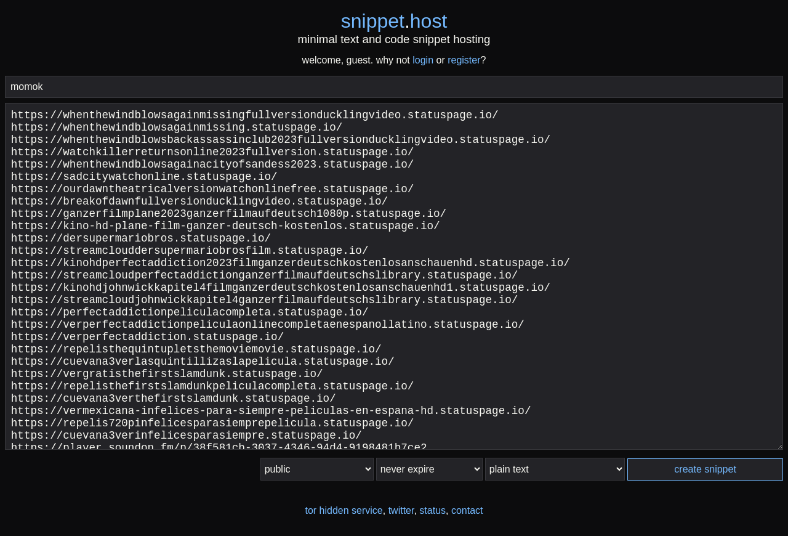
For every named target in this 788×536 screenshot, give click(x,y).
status (432, 510)
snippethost (394, 21)
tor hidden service (343, 510)
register (464, 60)
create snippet (705, 469)
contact (467, 510)
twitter (401, 510)
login (422, 60)
